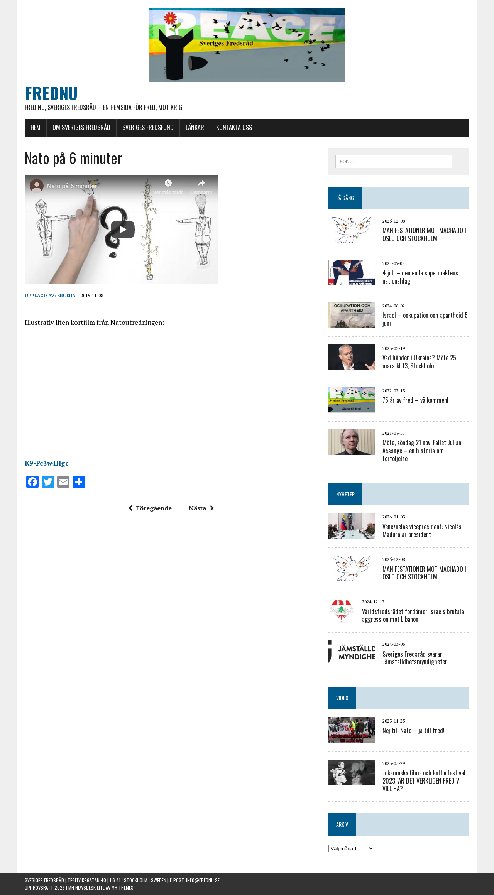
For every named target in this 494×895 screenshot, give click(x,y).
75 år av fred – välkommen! (415, 400)
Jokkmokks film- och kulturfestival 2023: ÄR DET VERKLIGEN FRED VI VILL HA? (423, 781)
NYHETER (345, 494)
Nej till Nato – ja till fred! (413, 730)
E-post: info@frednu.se (195, 880)
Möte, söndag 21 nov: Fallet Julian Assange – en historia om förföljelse (421, 450)
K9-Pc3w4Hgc (47, 463)
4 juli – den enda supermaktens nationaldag (420, 276)
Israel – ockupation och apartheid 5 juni (425, 319)
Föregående (150, 508)
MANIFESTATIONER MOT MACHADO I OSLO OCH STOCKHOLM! (424, 234)
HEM (35, 127)
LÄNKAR (195, 127)
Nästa (201, 508)
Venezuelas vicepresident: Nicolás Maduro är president (422, 530)
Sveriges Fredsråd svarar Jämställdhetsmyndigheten (415, 658)
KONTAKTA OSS (234, 127)
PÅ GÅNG (345, 198)
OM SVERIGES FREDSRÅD (81, 127)
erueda (66, 295)
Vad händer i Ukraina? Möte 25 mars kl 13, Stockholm (419, 361)
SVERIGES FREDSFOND (148, 127)
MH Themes (123, 887)
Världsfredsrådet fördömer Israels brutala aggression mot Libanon (413, 615)
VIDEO (342, 698)
